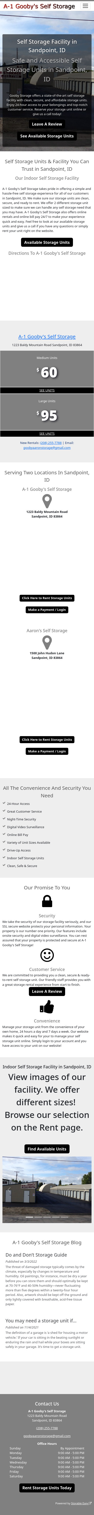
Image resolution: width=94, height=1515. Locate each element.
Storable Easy (81, 1503)
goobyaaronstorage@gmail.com (47, 447)
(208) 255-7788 (50, 443)
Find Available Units (47, 1149)
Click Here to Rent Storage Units (47, 598)
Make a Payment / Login (47, 609)
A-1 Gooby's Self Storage (46, 336)
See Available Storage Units (47, 136)
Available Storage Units (47, 242)
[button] (9, 1190)
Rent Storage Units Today (47, 1487)
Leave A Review (47, 124)
